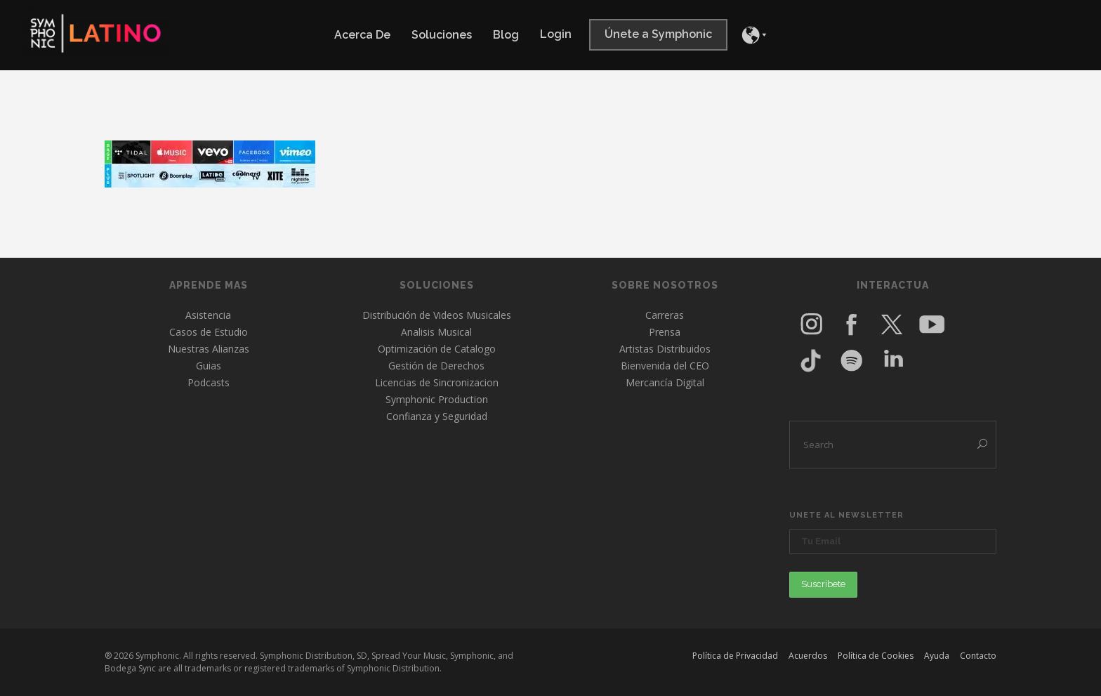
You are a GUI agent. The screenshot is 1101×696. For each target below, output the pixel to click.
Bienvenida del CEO (665, 365)
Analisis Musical (436, 332)
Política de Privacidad (735, 656)
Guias (208, 365)
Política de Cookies (876, 656)
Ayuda (936, 656)
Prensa (664, 332)
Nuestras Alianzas (208, 348)
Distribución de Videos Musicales (436, 315)
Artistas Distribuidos (665, 348)
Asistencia (208, 315)
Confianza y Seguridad (436, 416)
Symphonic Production (436, 399)
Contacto (978, 656)
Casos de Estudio (208, 332)
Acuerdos (808, 656)
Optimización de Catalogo (437, 348)
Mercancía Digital (665, 382)
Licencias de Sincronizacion (437, 382)
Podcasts (208, 382)
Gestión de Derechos (436, 365)
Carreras (664, 315)
